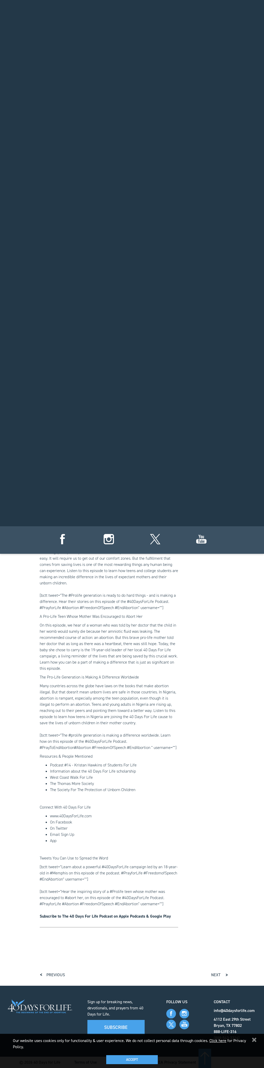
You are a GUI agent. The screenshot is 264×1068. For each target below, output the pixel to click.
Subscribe (116, 1027)
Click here (217, 1040)
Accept (132, 1059)
